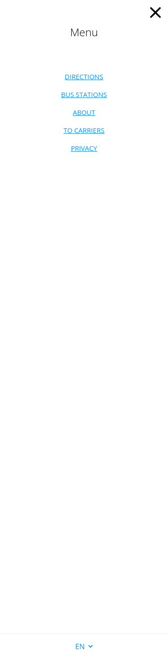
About (84, 112)
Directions (84, 76)
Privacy (84, 148)
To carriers (84, 130)
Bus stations (84, 94)
